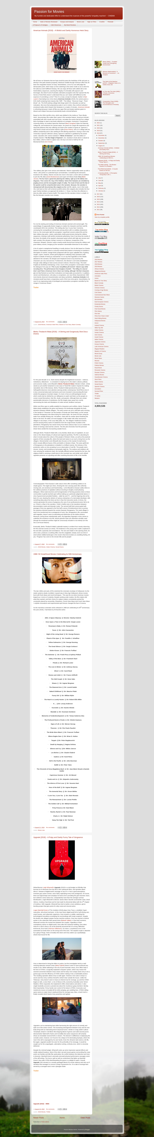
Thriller (48, 1112)
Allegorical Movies (100, 271)
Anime (96, 278)
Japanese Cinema (100, 342)
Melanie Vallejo (66, 920)
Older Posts (85, 1118)
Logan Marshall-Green (40, 910)
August (100, 145)
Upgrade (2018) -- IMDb (41, 1104)
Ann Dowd (48, 142)
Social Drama (60, 547)
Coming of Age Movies (101, 290)
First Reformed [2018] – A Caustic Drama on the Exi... (108, 169)
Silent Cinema (99, 382)
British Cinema (99, 285)
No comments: (50, 321)
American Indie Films (52, 324)
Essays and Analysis (67, 22)
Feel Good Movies (100, 309)
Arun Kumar (100, 214)
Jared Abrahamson (53, 177)
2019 (98, 130)
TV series (97, 396)
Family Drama (99, 306)
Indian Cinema (50, 547)
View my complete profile (102, 217)
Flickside (110, 22)
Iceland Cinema (99, 325)
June (100, 180)
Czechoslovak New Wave (102, 295)
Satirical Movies (99, 374)
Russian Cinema (99, 372)
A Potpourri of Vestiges (40, 25)
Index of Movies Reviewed (48, 22)
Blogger (87, 1129)
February (101, 188)
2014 (98, 202)
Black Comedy (76, 324)
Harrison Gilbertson (55, 928)
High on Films (91, 22)
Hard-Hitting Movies (100, 318)
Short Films (98, 379)
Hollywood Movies (100, 320)
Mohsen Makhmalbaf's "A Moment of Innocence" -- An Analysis (111, 73)
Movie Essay (98, 353)
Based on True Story (65, 324)
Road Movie (98, 367)
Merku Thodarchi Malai (66, 384)
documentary (98, 299)
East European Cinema (101, 302)
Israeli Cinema (99, 337)
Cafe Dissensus (56, 25)
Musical (97, 360)
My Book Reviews (70, 25)
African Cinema (99, 269)
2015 (98, 199)
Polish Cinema (99, 363)
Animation (98, 276)
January (100, 191)
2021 (98, 125)
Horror (96, 323)
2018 (98, 133)
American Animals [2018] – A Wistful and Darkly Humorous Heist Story (60, 30)
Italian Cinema (99, 339)
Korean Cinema (99, 344)
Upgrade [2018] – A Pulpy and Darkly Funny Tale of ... (109, 161)
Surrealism (98, 389)
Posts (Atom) (45, 1122)
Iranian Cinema (99, 332)
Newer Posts (38, 1118)
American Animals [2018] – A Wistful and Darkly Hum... (108, 148)
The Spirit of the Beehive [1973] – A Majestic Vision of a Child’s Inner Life (111, 83)
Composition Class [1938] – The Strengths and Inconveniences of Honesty (111, 103)
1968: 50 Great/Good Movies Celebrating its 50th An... (106, 157)
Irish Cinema (98, 335)
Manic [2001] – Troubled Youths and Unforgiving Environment (110, 63)
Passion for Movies (49, 12)
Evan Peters (69, 129)
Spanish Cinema (99, 386)
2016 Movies (98, 259)
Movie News (98, 358)
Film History (98, 311)
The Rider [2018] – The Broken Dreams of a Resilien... (107, 165)
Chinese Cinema (99, 287)
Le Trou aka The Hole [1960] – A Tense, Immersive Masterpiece (112, 93)
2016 (98, 196)
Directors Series (99, 297)
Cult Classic (98, 292)
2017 (98, 194)
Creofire (101, 22)
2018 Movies (42, 324)
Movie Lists (80, 22)
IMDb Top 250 (99, 327)
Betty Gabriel (60, 965)
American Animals (84, 107)
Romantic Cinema (100, 370)
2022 (98, 123)
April (99, 185)
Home (35, 22)
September (101, 143)
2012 (98, 207)
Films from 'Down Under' (102, 316)
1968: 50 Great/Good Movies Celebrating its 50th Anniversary (57, 554)
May (99, 183)
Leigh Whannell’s (48, 887)
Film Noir (97, 313)
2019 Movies (98, 266)
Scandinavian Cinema (101, 377)
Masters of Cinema (100, 351)
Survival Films (99, 391)
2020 (98, 128)
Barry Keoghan (70, 123)
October (100, 140)
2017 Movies (98, 262)
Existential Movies (100, 304)
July (99, 178)
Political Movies (99, 365)
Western (97, 398)
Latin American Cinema (101, 346)
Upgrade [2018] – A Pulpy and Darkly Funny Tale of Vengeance (58, 837)
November (101, 138)
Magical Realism (99, 349)
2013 (98, 204)
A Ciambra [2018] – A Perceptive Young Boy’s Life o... (107, 173)
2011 (98, 209)
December (101, 135)
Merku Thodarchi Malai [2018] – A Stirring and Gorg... (108, 152)
